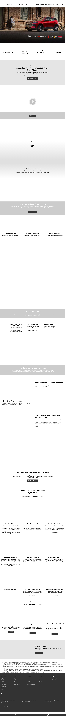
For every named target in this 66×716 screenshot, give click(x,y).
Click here (16, 668)
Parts (27, 679)
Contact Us (41, 678)
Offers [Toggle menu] (57, 4)
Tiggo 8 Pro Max (4, 684)
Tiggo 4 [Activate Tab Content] (32, 141)
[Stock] (16, 715)
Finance (15, 681)
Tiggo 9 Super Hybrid (4, 687)
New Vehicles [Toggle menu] (43, 4)
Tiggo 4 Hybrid (3, 679)
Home (37, 4)
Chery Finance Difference (18, 682)
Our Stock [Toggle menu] (51, 4)
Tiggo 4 (2, 678)
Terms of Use (54, 679)
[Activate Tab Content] (25, 169)
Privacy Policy (54, 678)
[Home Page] (7, 4)
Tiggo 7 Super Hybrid (4, 682)
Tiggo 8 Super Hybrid (4, 686)
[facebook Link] (63, 1)
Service (28, 678)
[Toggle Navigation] (62, 4)
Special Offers (16, 678)
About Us (41, 679)
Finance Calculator (17, 684)
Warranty (28, 681)
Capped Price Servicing (31, 684)
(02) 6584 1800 (5, 701)
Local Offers (16, 679)
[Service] (49, 715)
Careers (40, 681)
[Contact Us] (28, 1)
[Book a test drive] (32, 36)
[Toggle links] (5, 706)
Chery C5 (2, 689)
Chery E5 (2, 691)
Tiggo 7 (2, 681)
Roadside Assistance (30, 682)
